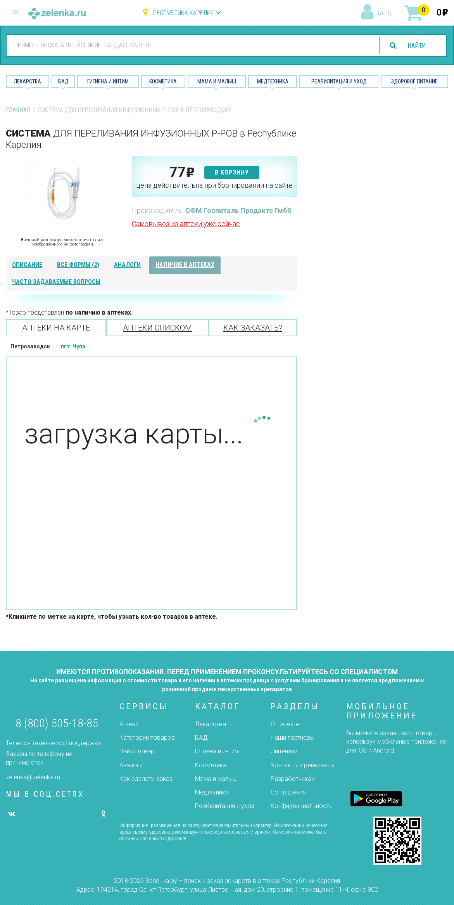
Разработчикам (293, 778)
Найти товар (136, 751)
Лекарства (27, 81)
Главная (18, 110)
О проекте (285, 724)
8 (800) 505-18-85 (57, 723)
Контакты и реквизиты (302, 765)
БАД (63, 81)
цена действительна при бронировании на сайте (214, 185)
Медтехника (272, 81)
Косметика (163, 81)
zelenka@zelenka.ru (33, 777)
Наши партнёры (292, 737)
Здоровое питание (414, 81)
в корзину (232, 172)
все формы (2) (78, 264)
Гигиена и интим (217, 751)
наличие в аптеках (184, 264)
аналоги (127, 264)
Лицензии (284, 751)
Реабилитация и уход (339, 81)
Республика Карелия (183, 13)
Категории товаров (147, 737)
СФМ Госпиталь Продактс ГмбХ (238, 210)
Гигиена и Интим (108, 81)
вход (384, 13)
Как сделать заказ (146, 778)
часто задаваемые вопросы (56, 282)
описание (27, 264)
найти (416, 45)
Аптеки (128, 724)
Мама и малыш (216, 81)
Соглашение (288, 792)
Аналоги (131, 765)
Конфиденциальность (302, 806)
